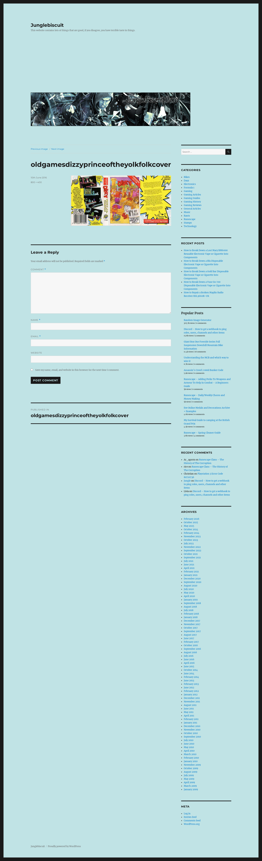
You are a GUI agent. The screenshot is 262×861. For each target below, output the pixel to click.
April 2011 (189, 715)
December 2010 (192, 726)
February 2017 (191, 641)
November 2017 (192, 624)
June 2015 (189, 666)
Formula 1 (189, 187)
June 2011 (189, 708)
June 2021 (189, 564)
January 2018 (191, 617)
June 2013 (189, 680)
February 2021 (191, 571)
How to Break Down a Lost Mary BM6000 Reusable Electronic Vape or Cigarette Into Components (206, 254)
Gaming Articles (192, 194)
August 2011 (190, 705)
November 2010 (192, 729)
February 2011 (191, 719)
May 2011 (188, 712)
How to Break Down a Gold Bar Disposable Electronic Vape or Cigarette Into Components (206, 275)
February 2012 (191, 691)
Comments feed (192, 820)
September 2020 (192, 582)
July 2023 (188, 543)
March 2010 (190, 754)
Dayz (186, 180)
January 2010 (191, 761)
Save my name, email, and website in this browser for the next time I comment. (77, 370)
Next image (57, 149)
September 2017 (192, 631)
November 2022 (192, 547)
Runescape (189, 219)
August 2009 (190, 771)
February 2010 (191, 757)
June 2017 (189, 638)
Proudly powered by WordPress (64, 846)
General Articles (192, 208)
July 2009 (189, 775)
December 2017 (192, 620)
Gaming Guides (192, 198)
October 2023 (191, 540)
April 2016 (189, 663)
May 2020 (189, 592)
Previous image (39, 149)
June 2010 (189, 743)
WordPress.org (192, 824)
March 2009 (190, 786)
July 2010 (188, 740)
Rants (187, 215)
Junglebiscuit (47, 25)
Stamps (188, 222)
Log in (187, 813)
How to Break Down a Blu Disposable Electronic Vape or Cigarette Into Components (203, 264)
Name (35, 320)
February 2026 (191, 519)
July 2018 (188, 610)
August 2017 (190, 634)
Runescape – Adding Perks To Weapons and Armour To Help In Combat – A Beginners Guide (207, 383)
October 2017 (191, 627)
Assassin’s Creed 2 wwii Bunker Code (203, 370)
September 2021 (192, 557)
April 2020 (189, 596)
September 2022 (192, 550)
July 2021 (188, 561)
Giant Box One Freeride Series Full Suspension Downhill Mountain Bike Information (203, 345)
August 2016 (190, 652)
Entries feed (190, 817)
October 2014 (191, 670)
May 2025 (189, 526)
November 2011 (192, 701)
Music (187, 212)
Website (36, 352)
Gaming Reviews (193, 205)
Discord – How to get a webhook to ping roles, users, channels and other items (206, 484)
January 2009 (191, 789)
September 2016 (192, 649)
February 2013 (191, 684)
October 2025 (191, 522)
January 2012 (191, 694)
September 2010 (192, 736)
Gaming (188, 191)
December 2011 (192, 698)
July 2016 (188, 656)
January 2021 (191, 575)
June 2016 (189, 659)
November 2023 (192, 536)
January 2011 (190, 722)
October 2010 (191, 733)
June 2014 (189, 673)
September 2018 (192, 603)
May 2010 (189, 747)
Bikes (187, 177)
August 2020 (190, 585)
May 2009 (189, 779)
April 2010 (189, 750)
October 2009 (191, 768)
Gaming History (192, 201)
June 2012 (189, 687)
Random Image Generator (197, 320)
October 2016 (191, 645)
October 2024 (191, 529)
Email (36, 336)
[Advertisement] (131, 64)
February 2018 (191, 613)
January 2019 (191, 599)
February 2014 (191, 677)
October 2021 (191, 554)
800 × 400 (36, 182)
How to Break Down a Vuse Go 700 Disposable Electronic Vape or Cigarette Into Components (207, 285)
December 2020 (192, 578)
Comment (38, 269)
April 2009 (189, 782)
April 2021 (189, 568)
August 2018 (190, 606)
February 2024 (191, 533)
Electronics (190, 184)
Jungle (187, 480)
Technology (190, 226)
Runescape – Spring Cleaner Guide (202, 432)
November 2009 (192, 764)
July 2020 (189, 589)
